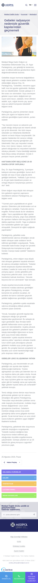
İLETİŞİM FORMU (9, 489)
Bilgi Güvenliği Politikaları (18, 537)
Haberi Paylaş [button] (10, 462)
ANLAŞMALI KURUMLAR (12, 472)
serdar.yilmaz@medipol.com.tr (19, 563)
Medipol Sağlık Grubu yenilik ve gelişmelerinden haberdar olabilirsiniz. (15, 507)
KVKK (19, 541)
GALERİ (5, 478)
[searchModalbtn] (26, 4)
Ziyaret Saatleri (19, 551)
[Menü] (35, 5)
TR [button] (30, 5)
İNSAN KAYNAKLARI (10, 495)
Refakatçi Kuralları (19, 546)
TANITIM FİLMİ (8, 484)
